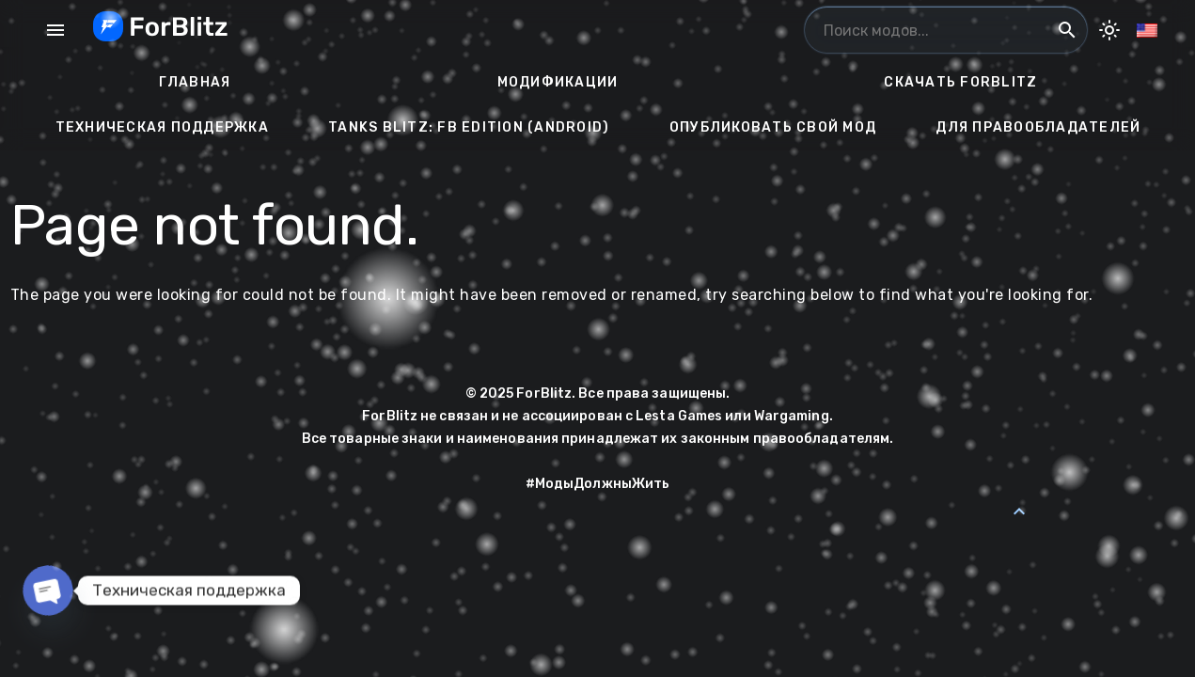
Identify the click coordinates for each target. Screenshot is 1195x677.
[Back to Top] (1019, 511)
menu (55, 30)
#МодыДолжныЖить (598, 484)
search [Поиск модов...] (1067, 30)
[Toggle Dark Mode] (1109, 30)
